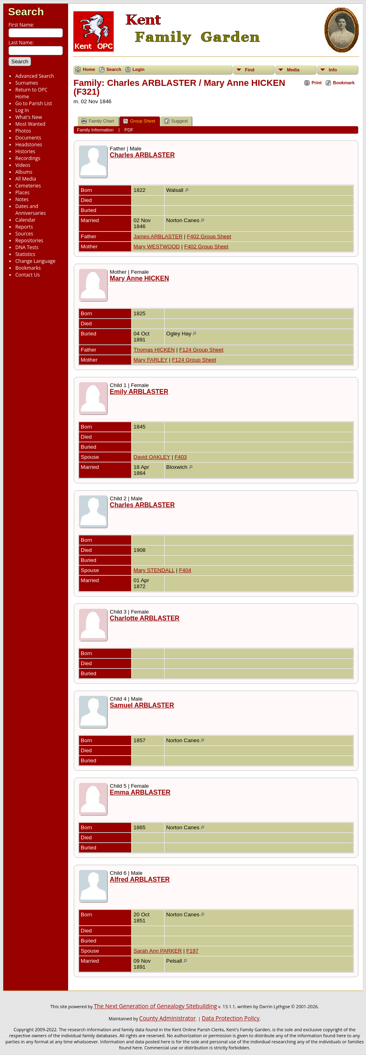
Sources (24, 233)
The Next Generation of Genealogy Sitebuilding (155, 1006)
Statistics (25, 254)
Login (139, 69)
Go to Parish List (33, 103)
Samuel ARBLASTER (142, 705)
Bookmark (344, 82)
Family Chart (97, 121)
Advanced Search (34, 76)
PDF (129, 129)
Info (333, 69)
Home (89, 69)
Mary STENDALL (154, 570)
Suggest (175, 121)
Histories (25, 151)
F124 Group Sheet (201, 350)
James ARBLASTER (157, 236)
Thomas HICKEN (154, 350)
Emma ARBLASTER (140, 792)
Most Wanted (30, 124)
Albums (23, 172)
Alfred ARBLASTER (140, 879)
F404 (185, 570)
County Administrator (167, 1018)
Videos (22, 165)
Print (317, 82)
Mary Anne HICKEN (139, 278)
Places (22, 192)
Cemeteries (28, 185)
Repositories (29, 240)
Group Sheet (139, 121)
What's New (28, 117)
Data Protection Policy (230, 1018)
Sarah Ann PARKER (157, 951)
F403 (181, 457)
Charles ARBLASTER (142, 155)
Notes (22, 199)
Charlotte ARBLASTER (144, 618)
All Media (25, 178)
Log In (22, 110)
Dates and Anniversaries (30, 209)
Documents (28, 137)
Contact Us (27, 274)
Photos (23, 130)
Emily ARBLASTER (139, 391)
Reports (24, 226)
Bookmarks (28, 267)
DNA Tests (27, 247)
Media (293, 69)
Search (26, 12)
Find (249, 69)
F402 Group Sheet (209, 236)
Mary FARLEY (150, 360)
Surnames (26, 82)
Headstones (28, 144)
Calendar (25, 219)
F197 (192, 951)
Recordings (27, 158)
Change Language (35, 261)
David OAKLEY (151, 457)
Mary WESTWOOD (156, 246)
